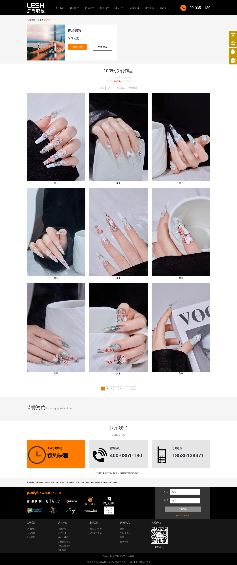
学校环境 (31, 537)
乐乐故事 (31, 533)
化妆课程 (62, 529)
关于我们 (59, 8)
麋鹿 (88, 482)
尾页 (133, 388)
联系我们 (119, 8)
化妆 (102, 88)
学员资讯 (164, 8)
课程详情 (77, 47)
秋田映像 (40, 482)
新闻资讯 (134, 8)
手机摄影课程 (64, 542)
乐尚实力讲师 (95, 533)
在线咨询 (102, 47)
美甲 (109, 88)
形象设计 (62, 550)
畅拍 (82, 482)
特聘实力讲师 (95, 529)
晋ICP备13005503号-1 (140, 562)
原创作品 (104, 8)
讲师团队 (89, 8)
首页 (39, 20)
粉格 (115, 482)
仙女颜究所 (60, 482)
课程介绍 (74, 8)
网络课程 (149, 8)
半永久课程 (63, 537)
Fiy (92, 482)
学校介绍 (31, 529)
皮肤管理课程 (64, 546)
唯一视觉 (70, 482)
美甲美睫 (62, 533)
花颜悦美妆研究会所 (103, 482)
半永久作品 (120, 88)
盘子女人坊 (49, 482)
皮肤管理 (133, 88)
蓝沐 (77, 482)
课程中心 (48, 20)
